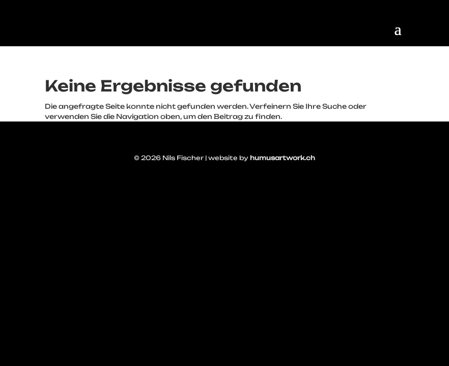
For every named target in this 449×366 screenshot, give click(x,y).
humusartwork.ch (282, 158)
